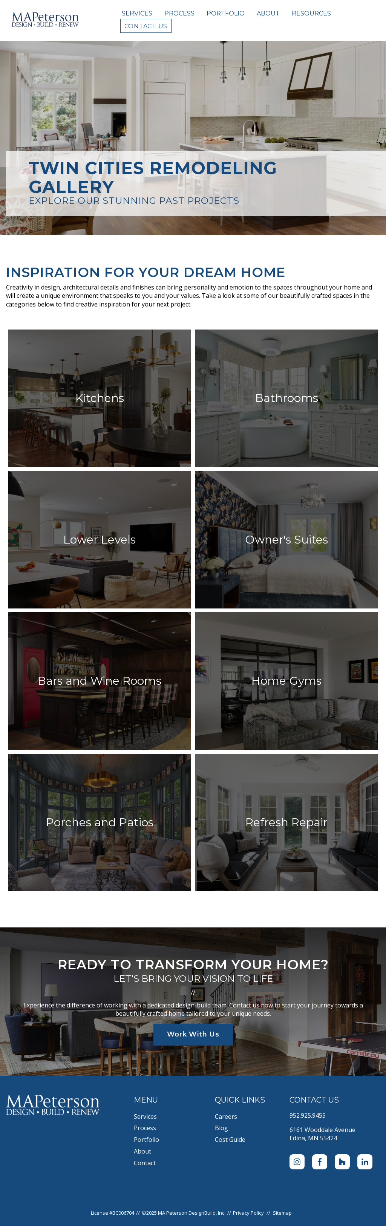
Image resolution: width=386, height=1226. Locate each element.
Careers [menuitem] (226, 1116)
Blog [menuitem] (221, 1128)
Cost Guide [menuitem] (230, 1139)
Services (137, 13)
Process (179, 13)
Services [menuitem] (145, 1116)
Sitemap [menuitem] (282, 1212)
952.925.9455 (308, 1115)
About (268, 13)
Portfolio (226, 13)
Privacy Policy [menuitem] (248, 1212)
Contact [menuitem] (145, 1163)
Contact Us (146, 25)
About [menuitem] (142, 1151)
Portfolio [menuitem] (146, 1139)
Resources (311, 13)
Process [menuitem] (145, 1128)
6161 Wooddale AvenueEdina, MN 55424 (322, 1134)
